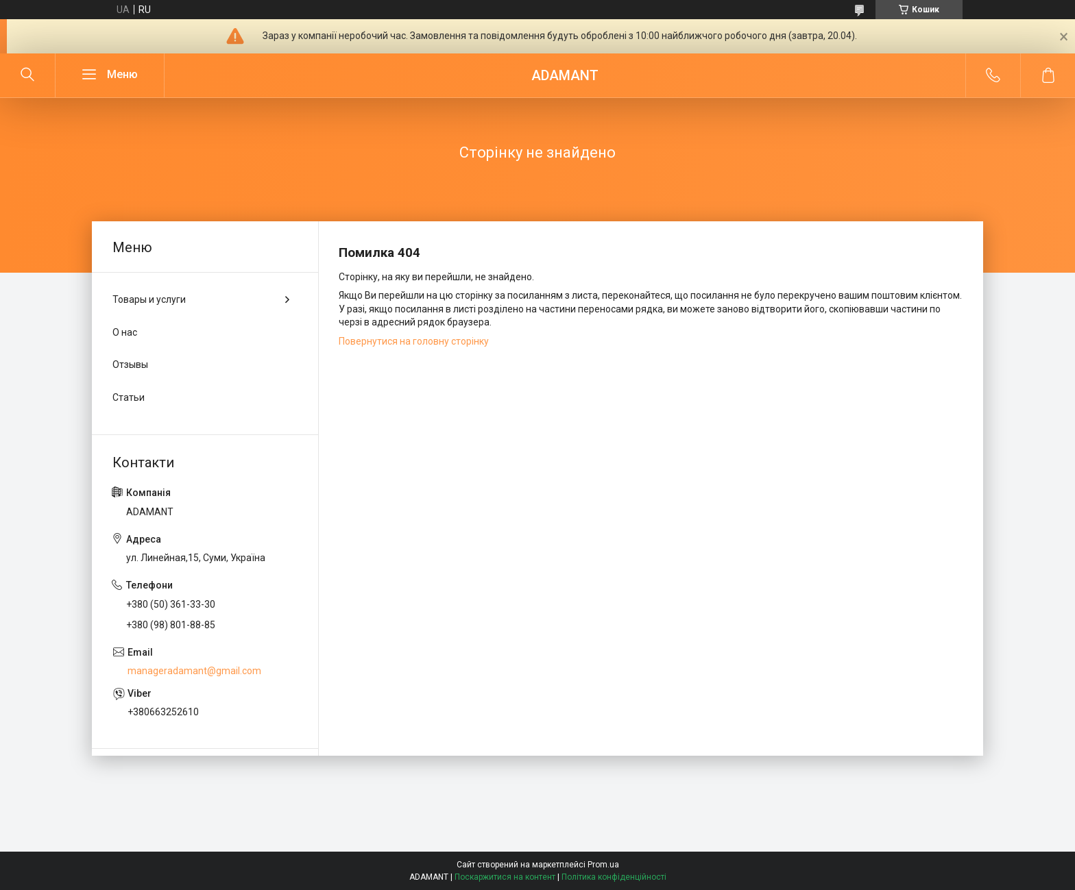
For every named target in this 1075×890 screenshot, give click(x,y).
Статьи (128, 397)
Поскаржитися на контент (505, 877)
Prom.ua (603, 864)
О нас (124, 332)
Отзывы (130, 364)
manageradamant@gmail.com (194, 670)
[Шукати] (27, 75)
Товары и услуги (149, 299)
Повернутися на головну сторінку (414, 341)
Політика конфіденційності (613, 877)
